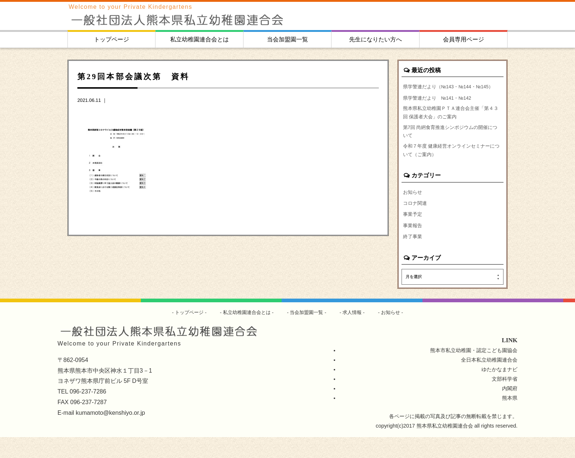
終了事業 (413, 257)
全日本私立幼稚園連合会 (489, 381)
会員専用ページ (463, 39)
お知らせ (413, 210)
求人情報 (356, 333)
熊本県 (509, 419)
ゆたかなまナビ (499, 390)
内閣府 (509, 409)
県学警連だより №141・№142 (440, 108)
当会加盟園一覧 (287, 39)
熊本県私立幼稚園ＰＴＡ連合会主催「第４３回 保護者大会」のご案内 (452, 124)
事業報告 (413, 245)
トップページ (111, 39)
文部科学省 (504, 400)
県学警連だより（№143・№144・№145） (443, 91)
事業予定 (413, 233)
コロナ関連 (416, 222)
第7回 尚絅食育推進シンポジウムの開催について (451, 146)
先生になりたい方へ (375, 39)
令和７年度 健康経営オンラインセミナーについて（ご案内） (452, 167)
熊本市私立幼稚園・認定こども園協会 (473, 371)
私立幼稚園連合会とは (199, 39)
